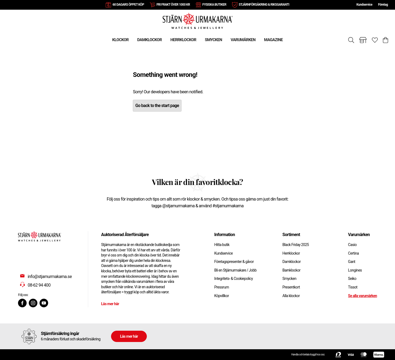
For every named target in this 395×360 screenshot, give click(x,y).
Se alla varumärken (362, 296)
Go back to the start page (157, 105)
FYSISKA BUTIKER (214, 4)
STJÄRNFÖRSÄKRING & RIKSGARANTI (264, 4)
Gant (351, 261)
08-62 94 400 (39, 285)
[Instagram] (33, 303)
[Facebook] (22, 303)
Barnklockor (291, 270)
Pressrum (221, 287)
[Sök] (351, 40)
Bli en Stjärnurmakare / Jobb (235, 270)
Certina (353, 253)
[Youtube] (44, 303)
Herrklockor (291, 253)
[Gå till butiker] (363, 40)
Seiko (352, 278)
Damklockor (291, 261)
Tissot (352, 287)
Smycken (289, 278)
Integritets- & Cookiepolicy (233, 278)
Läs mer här (110, 304)
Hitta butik (222, 245)
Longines (355, 270)
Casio (352, 245)
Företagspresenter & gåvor (234, 261)
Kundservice (364, 4)
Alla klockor (291, 296)
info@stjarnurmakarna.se (50, 276)
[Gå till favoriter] (375, 40)
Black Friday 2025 (295, 245)
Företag (383, 4)
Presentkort (291, 287)
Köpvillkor (221, 296)
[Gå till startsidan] (198, 20)
